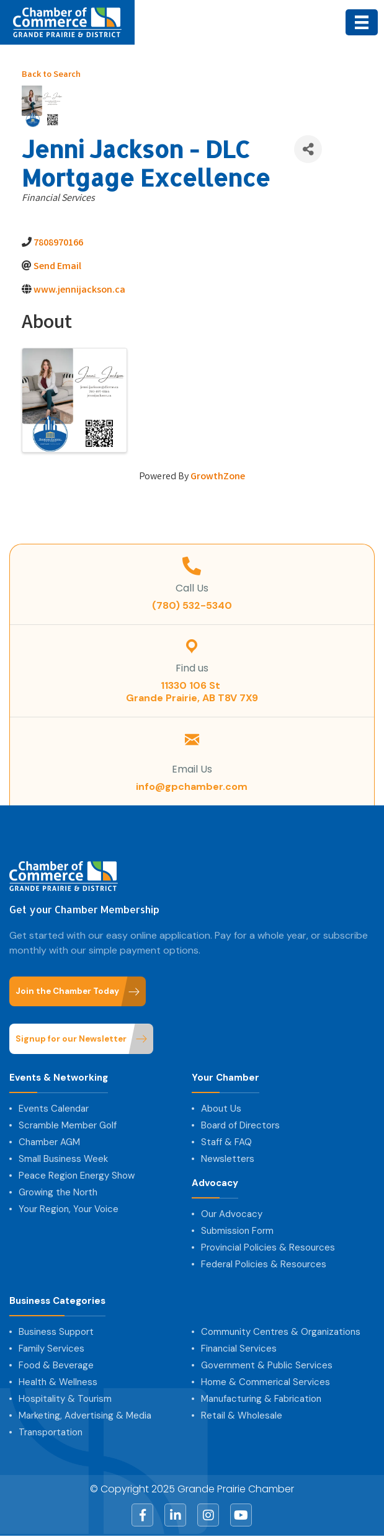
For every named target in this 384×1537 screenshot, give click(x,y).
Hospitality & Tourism (65, 1398)
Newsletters (227, 1158)
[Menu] (362, 22)
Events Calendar (54, 1108)
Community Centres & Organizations (280, 1331)
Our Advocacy (231, 1214)
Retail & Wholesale (241, 1415)
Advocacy (215, 1183)
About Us (221, 1108)
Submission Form (237, 1230)
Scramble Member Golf (68, 1125)
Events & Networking (58, 1078)
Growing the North (58, 1192)
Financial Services (239, 1348)
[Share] (308, 149)
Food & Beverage (56, 1365)
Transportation (51, 1432)
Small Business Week (63, 1158)
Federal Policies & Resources (263, 1264)
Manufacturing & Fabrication (261, 1398)
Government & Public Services (267, 1365)
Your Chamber (225, 1078)
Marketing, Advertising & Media (85, 1415)
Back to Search (51, 75)
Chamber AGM (49, 1142)
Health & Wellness (58, 1382)
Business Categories (57, 1301)
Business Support (56, 1331)
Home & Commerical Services (265, 1382)
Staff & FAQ (226, 1142)
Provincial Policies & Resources (268, 1247)
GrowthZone (217, 477)
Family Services (51, 1348)
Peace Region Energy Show (77, 1175)
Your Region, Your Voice (68, 1209)
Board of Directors (240, 1125)
